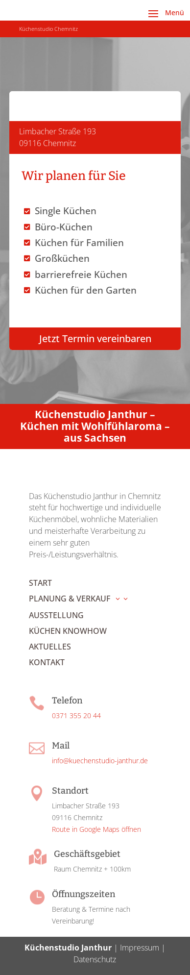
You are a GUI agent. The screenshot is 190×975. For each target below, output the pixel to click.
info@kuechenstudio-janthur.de (100, 760)
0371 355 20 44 (76, 715)
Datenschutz (94, 959)
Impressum (139, 947)
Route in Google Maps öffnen (96, 829)
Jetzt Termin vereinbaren (95, 338)
